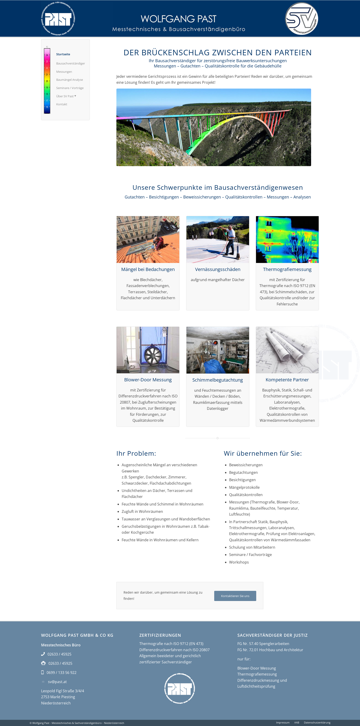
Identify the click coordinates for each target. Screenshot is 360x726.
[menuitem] (283, 722)
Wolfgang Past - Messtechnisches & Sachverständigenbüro (67, 723)
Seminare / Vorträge (70, 88)
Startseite (63, 54)
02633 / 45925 (59, 654)
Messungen (64, 72)
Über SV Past (66, 95)
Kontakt (61, 104)
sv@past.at (57, 681)
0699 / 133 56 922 (61, 672)
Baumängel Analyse (69, 80)
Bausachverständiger (70, 63)
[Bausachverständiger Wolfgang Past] (180, 18)
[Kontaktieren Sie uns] (235, 596)
